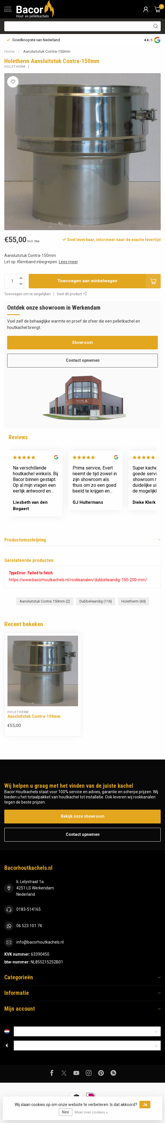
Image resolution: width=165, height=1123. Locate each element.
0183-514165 (28, 909)
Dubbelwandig (95, 601)
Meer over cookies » (91, 1112)
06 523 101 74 (29, 925)
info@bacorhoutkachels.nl (40, 942)
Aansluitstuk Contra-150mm (46, 51)
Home (9, 51)
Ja (145, 1104)
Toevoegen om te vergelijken (27, 294)
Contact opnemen (83, 360)
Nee (65, 1112)
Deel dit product (72, 294)
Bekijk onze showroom (82, 816)
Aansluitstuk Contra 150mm (45, 601)
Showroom (82, 342)
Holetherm (15, 66)
